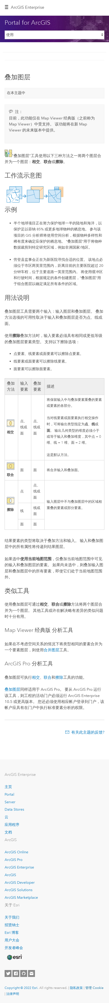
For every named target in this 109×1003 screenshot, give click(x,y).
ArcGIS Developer (20, 882)
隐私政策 (76, 988)
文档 (8, 832)
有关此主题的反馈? (87, 732)
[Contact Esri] (31, 973)
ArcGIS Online (16, 852)
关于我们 (12, 917)
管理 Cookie (94, 988)
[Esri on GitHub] (23, 973)
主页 (8, 787)
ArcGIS (10, 875)
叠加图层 (12, 689)
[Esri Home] (14, 957)
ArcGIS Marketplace (21, 897)
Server (10, 802)
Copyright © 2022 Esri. (21, 988)
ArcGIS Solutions (18, 890)
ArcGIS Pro (14, 859)
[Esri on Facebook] (15, 973)
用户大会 (12, 940)
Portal (9, 794)
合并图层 (51, 650)
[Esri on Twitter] (8, 973)
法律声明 (12, 994)
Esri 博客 (12, 932)
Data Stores (14, 809)
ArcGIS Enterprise (27, 7)
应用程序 (12, 824)
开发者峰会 (14, 948)
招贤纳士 (12, 925)
